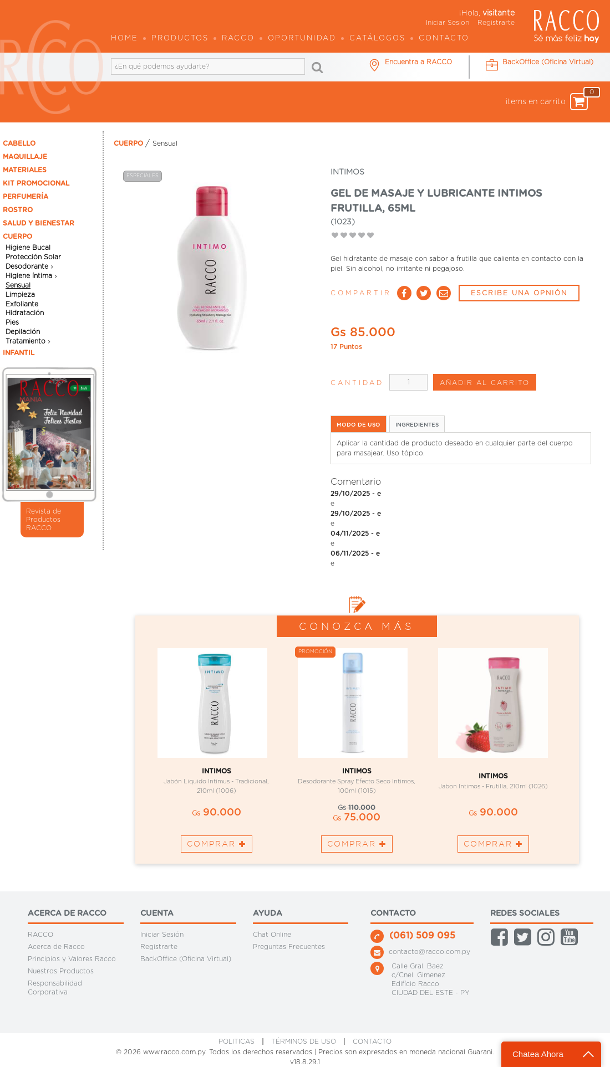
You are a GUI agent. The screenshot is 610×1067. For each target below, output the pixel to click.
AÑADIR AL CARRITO (485, 382)
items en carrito (547, 101)
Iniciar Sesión (162, 934)
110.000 (356, 807)
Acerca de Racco (56, 946)
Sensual (18, 285)
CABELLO (19, 143)
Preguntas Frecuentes (289, 946)
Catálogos (377, 38)
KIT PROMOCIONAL (36, 183)
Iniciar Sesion (447, 22)
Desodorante (27, 266)
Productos (180, 38)
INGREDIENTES (417, 425)
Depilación (23, 332)
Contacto (444, 38)
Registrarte (496, 22)
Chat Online (272, 934)
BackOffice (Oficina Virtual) (185, 959)
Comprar (216, 843)
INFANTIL (18, 353)
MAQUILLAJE (25, 156)
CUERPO (17, 236)
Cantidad (357, 382)
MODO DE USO (358, 425)
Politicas (236, 1041)
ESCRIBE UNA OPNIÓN (519, 293)
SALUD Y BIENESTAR (38, 223)
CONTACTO (372, 1041)
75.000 (356, 818)
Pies (12, 322)
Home (124, 38)
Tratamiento (25, 341)
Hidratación (25, 313)
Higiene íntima (29, 276)
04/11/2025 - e (355, 533)
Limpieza (20, 294)
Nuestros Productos (61, 971)
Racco (238, 38)
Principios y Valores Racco (72, 959)
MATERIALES (25, 170)
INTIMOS (216, 771)
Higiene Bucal (28, 247)
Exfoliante (22, 303)
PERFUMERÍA (25, 196)
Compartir (361, 293)
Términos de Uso (303, 1041)
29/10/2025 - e (356, 493)
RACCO (40, 934)
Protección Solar (33, 257)
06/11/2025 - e (355, 553)
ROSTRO (18, 210)
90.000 (216, 813)
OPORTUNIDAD (302, 38)
